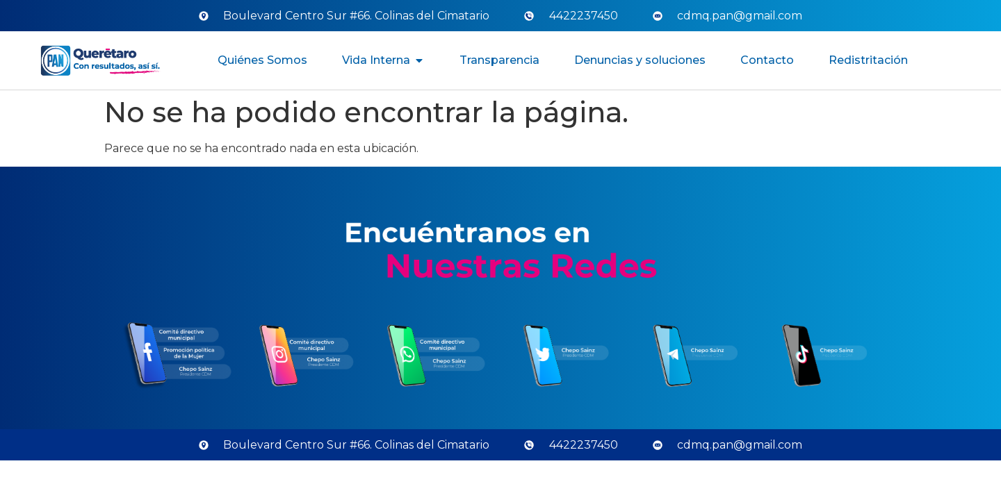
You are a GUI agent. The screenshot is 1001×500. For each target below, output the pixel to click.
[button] (419, 60)
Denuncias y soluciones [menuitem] (640, 60)
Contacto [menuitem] (767, 60)
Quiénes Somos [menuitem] (262, 60)
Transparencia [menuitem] (499, 60)
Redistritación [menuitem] (868, 60)
